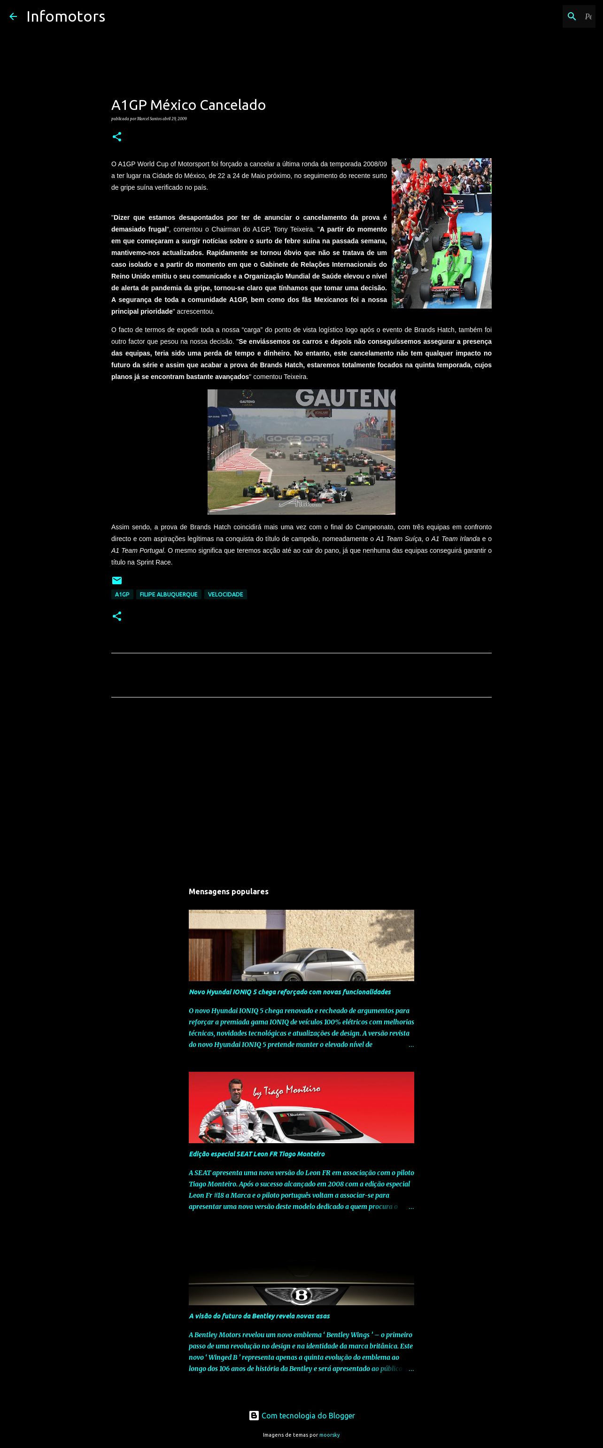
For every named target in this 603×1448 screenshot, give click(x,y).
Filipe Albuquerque (169, 594)
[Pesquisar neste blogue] (546, 16)
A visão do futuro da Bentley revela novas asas (259, 1316)
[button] (117, 137)
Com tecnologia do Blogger (301, 1415)
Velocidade (225, 594)
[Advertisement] (301, 792)
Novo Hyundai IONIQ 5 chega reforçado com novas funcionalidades (290, 992)
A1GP (122, 594)
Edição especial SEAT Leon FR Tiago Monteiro (257, 1154)
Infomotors (65, 16)
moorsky (329, 1435)
